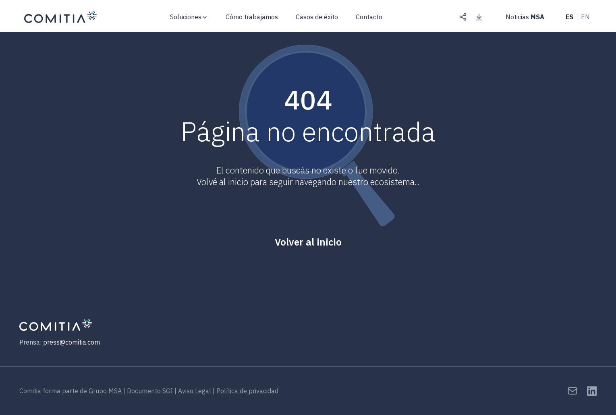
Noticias (525, 17)
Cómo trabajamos (252, 17)
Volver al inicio (308, 241)
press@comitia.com (71, 342)
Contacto (369, 17)
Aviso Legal (194, 391)
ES (569, 17)
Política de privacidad (247, 391)
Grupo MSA (105, 391)
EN (585, 17)
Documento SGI (150, 391)
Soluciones (185, 17)
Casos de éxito (317, 17)
